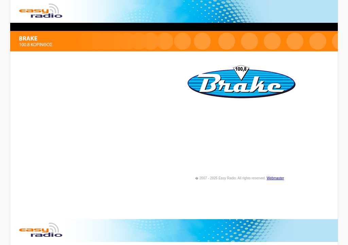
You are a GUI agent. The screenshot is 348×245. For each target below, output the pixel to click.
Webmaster (275, 178)
